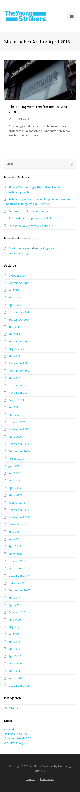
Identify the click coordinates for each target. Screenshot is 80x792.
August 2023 (16, 349)
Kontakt (30, 779)
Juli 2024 (14, 327)
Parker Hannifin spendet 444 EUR (30, 218)
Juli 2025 (14, 290)
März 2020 (15, 437)
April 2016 (15, 656)
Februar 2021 (17, 422)
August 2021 (16, 400)
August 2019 (16, 458)
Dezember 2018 (19, 510)
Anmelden (10, 729)
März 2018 (15, 554)
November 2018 (19, 517)
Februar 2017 (17, 612)
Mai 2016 (14, 649)
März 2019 (15, 495)
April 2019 (15, 488)
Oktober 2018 (17, 524)
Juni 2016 (14, 641)
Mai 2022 (14, 378)
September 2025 (19, 283)
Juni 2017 (14, 597)
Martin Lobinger (19, 248)
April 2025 (15, 305)
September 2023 (19, 341)
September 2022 (19, 371)
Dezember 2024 (19, 312)
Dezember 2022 (19, 363)
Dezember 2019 (19, 444)
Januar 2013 (16, 678)
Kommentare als (17, 738)
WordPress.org (13, 743)
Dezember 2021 (19, 385)
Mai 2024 (14, 334)
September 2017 (19, 590)
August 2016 (16, 627)
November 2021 (19, 393)
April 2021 (15, 414)
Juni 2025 (14, 297)
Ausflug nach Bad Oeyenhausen (30, 211)
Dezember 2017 (19, 576)
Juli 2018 (14, 532)
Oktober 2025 (17, 275)
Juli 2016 (14, 634)
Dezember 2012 (19, 685)
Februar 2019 (17, 502)
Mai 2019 (14, 480)
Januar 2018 (16, 568)
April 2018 (15, 546)
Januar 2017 (16, 620)
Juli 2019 (14, 466)
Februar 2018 (17, 561)
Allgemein (15, 708)
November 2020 (19, 429)
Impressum (47, 779)
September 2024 (19, 319)
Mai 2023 (14, 356)
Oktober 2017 (17, 583)
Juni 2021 (14, 407)
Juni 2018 (14, 539)
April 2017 (15, 605)
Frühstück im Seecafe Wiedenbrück (31, 226)
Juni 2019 (14, 473)
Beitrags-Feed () (16, 734)
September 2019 (19, 451)
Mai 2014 (14, 671)
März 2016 (15, 663)
